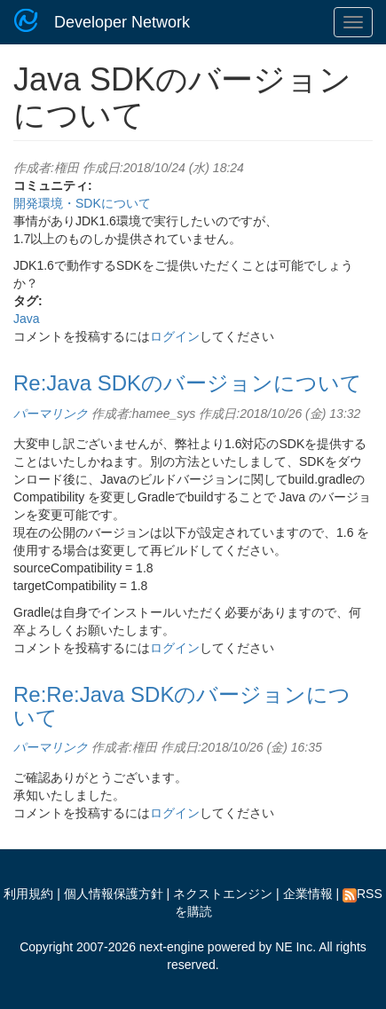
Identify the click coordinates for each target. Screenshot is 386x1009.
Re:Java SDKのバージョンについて (187, 383)
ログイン (175, 336)
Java (26, 318)
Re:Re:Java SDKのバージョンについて (182, 705)
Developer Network (122, 22)
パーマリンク (50, 413)
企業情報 (308, 894)
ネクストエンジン (222, 894)
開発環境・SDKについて (82, 203)
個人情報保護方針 (113, 894)
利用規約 (28, 894)
